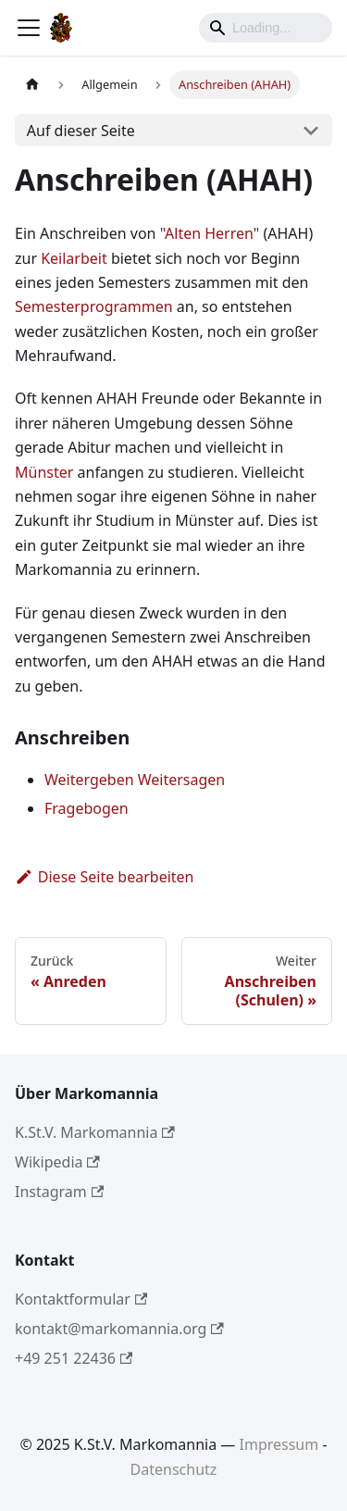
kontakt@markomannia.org (119, 1328)
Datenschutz (173, 1469)
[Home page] (32, 84)
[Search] (265, 28)
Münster (44, 472)
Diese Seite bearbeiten (104, 877)
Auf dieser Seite (81, 130)
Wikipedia (57, 1162)
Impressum (279, 1444)
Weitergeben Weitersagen (134, 779)
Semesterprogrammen (94, 306)
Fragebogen (86, 808)
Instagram (59, 1191)
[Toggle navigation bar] (29, 28)
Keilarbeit (74, 258)
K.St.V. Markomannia (95, 1132)
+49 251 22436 (73, 1358)
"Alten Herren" (210, 233)
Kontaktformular (81, 1299)
